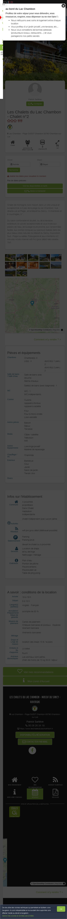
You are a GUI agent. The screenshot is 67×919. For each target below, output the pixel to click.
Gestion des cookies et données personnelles (18, 916)
